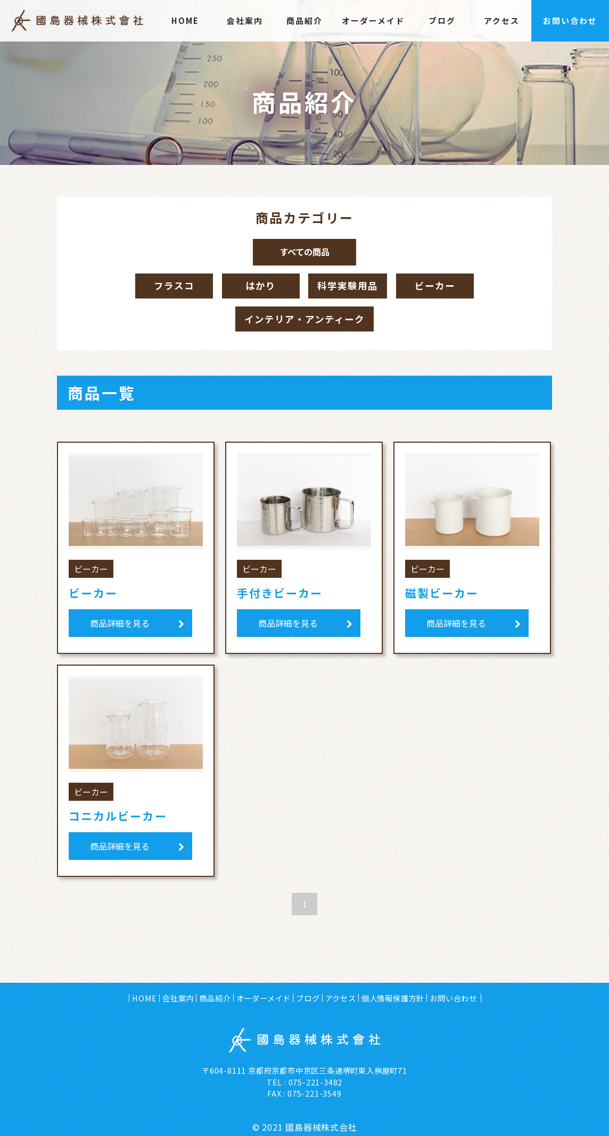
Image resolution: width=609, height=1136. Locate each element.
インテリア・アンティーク (304, 321)
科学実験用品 (347, 286)
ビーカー (440, 286)
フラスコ (168, 286)
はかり (255, 286)
